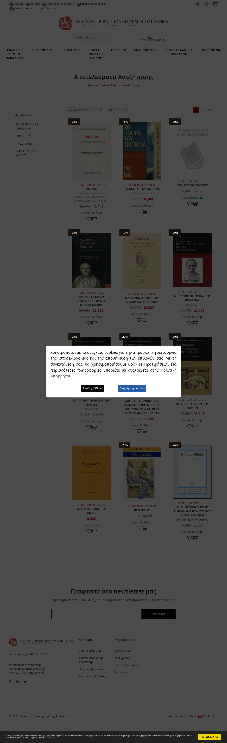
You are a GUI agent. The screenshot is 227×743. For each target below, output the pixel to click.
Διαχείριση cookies (132, 388)
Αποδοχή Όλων (92, 388)
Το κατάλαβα (209, 732)
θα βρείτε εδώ (26, 738)
